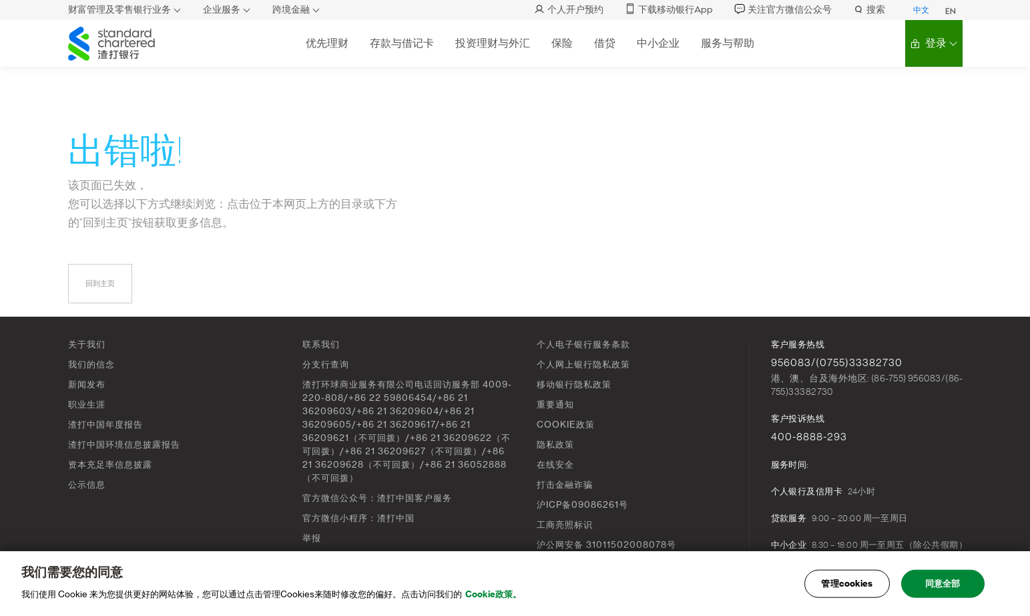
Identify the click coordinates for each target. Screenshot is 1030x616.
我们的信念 (91, 364)
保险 (562, 43)
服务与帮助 (727, 43)
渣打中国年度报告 (105, 424)
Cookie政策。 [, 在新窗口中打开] (493, 599)
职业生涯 (86, 404)
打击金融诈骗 (565, 484)
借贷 (604, 43)
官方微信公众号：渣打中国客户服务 (377, 498)
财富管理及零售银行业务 (119, 9)
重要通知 (555, 404)
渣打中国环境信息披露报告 (124, 444)
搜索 (869, 9)
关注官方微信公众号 (783, 9)
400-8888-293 (809, 437)
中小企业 (658, 43)
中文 (921, 10)
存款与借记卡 (402, 43)
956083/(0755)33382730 (837, 362)
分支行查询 (325, 364)
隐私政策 (555, 444)
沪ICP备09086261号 (582, 504)
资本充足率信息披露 (110, 464)
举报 (311, 538)
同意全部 (943, 588)
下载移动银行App (669, 9)
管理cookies (846, 588)
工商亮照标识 (565, 524)
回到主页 (100, 283)
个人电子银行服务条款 (583, 344)
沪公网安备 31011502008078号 (606, 545)
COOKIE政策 (566, 424)
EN (950, 11)
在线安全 (555, 464)
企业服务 (221, 9)
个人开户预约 (568, 9)
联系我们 (321, 344)
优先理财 (327, 43)
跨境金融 (291, 9)
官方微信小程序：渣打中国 (358, 518)
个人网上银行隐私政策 (583, 364)
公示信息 (86, 484)
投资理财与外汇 (492, 43)
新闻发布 (86, 384)
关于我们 (86, 344)
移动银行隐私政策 (574, 384)
